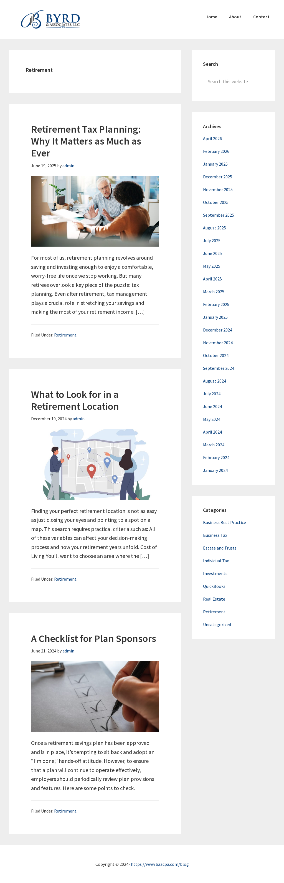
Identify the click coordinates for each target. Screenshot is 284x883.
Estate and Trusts (220, 548)
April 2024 (212, 432)
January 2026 (215, 164)
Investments (215, 573)
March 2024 (213, 444)
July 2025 (211, 240)
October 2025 (216, 202)
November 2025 (218, 189)
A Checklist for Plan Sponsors (93, 638)
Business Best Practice (224, 522)
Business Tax (215, 535)
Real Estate (214, 599)
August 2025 (214, 228)
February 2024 (216, 457)
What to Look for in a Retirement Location (75, 400)
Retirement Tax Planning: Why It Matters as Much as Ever (86, 141)
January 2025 (215, 317)
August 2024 (214, 381)
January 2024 (215, 470)
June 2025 (212, 253)
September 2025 (218, 215)
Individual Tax (216, 560)
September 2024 (218, 368)
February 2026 (216, 151)
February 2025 (216, 304)
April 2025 (212, 279)
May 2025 (211, 266)
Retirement (65, 335)
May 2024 (211, 419)
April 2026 (212, 138)
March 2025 (213, 291)
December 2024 (217, 330)
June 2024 (212, 406)
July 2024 (211, 393)
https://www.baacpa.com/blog (160, 864)
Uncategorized (217, 624)
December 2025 (217, 176)
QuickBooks (214, 586)
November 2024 (218, 342)
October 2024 (216, 355)
